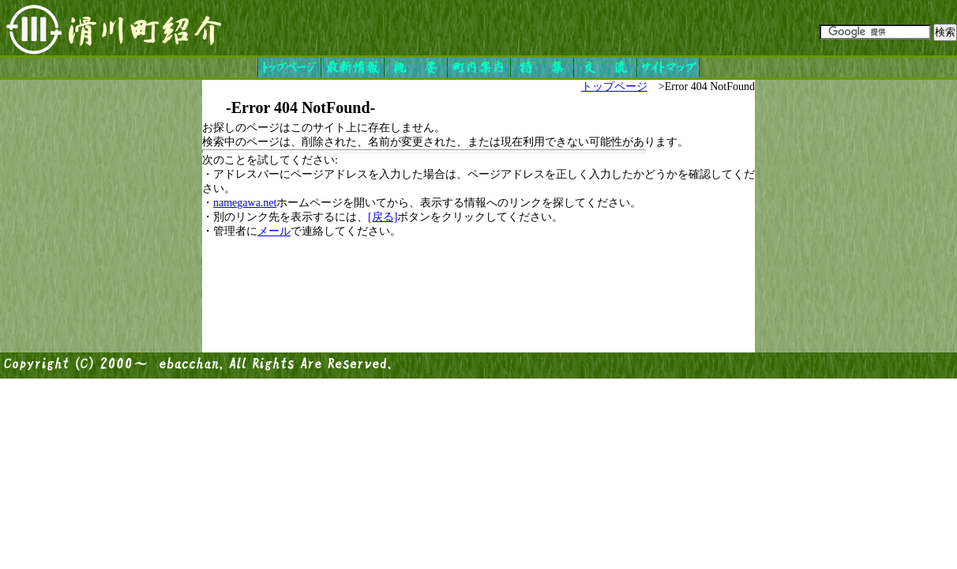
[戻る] (382, 217)
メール (274, 231)
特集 (541, 67)
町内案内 (478, 67)
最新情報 (352, 67)
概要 (415, 67)
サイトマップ (668, 67)
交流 (604, 67)
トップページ (289, 67)
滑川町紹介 (114, 27)
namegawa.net (244, 203)
